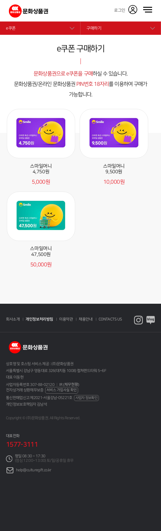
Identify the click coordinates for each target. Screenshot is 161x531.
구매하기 (93, 28)
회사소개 (13, 319)
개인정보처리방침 (39, 319)
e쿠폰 (11, 28)
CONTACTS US (110, 319)
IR (69, 384)
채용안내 (85, 319)
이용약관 (66, 319)
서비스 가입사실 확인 (62, 389)
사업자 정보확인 (86, 398)
